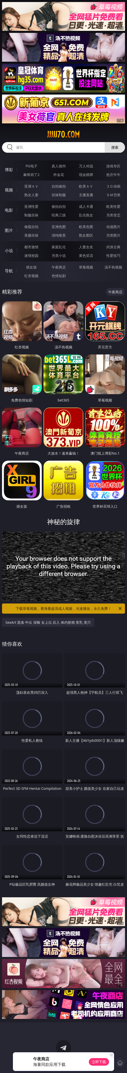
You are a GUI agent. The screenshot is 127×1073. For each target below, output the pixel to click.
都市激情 (31, 246)
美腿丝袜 (31, 235)
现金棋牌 (86, 174)
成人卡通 (86, 206)
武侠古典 (113, 246)
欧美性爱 (113, 206)
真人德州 (59, 166)
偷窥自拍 (31, 226)
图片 (9, 230)
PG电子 (31, 166)
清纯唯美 (59, 235)
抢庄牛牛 (113, 174)
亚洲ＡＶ (31, 186)
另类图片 (113, 235)
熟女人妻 (31, 194)
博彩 (9, 169)
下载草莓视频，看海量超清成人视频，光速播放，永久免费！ (69, 609)
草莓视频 (86, 267)
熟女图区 (86, 235)
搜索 (114, 147)
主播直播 (86, 194)
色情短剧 (59, 275)
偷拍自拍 (59, 206)
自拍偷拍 (59, 186)
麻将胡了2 (31, 174)
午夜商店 (59, 267)
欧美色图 (86, 226)
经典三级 (59, 215)
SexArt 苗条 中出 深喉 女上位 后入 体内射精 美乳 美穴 (48, 622)
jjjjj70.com (63, 134)
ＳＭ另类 (113, 194)
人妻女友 (86, 246)
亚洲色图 (59, 226)
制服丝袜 (31, 215)
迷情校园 (31, 255)
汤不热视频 (113, 267)
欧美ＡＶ (86, 186)
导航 (9, 271)
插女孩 (31, 267)
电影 (9, 210)
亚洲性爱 (31, 206)
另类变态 (113, 215)
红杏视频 (31, 275)
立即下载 (99, 1061)
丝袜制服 (59, 194)
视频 (9, 190)
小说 (9, 250)
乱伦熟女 (86, 215)
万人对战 (86, 166)
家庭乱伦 (59, 246)
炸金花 (58, 174)
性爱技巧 (113, 255)
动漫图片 (113, 226)
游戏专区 (113, 166)
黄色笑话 (86, 255)
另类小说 (59, 255)
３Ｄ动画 (113, 186)
